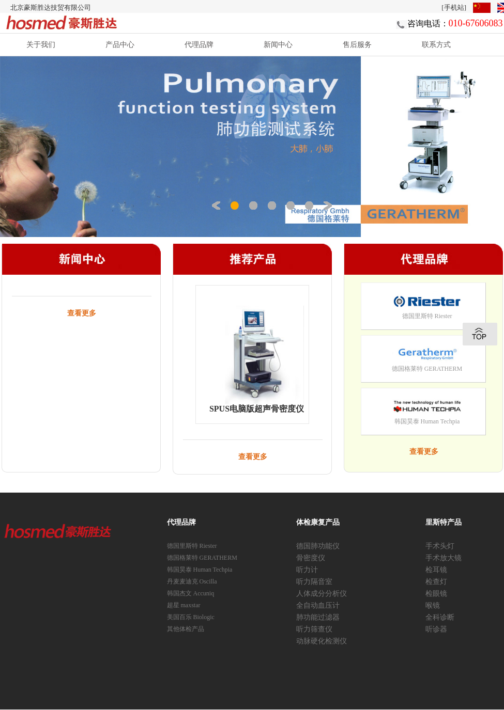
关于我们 (40, 44)
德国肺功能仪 (318, 546)
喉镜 (432, 605)
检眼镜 (436, 593)
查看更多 (81, 313)
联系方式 (436, 44)
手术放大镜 (443, 558)
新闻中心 (278, 44)
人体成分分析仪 (321, 593)
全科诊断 (439, 617)
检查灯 (436, 582)
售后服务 (357, 44)
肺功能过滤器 (318, 617)
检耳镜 (436, 570)
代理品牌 (199, 44)
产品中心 (119, 44)
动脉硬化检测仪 (321, 641)
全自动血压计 (318, 605)
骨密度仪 (310, 558)
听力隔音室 (314, 582)
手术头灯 (439, 546)
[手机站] (453, 7)
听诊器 (436, 629)
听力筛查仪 (314, 629)
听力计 (307, 570)
